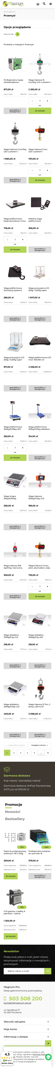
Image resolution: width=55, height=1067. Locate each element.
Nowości (12, 812)
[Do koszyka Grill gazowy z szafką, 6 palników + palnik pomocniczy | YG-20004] (11, 936)
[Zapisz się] (47, 971)
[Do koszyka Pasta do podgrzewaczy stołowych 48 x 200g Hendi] (11, 876)
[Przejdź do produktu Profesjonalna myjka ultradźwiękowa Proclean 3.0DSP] (15, 64)
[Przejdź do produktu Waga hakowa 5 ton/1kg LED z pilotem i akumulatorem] (15, 133)
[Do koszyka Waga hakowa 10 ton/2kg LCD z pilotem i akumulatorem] (39, 111)
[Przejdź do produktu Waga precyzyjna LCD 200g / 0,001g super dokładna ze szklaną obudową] (15, 341)
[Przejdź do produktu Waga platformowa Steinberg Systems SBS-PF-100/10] (15, 272)
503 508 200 (25, 998)
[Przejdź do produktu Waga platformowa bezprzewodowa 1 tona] (15, 203)
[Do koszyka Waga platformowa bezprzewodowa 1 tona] (15, 249)
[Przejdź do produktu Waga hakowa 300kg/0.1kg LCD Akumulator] (39, 480)
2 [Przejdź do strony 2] (13, 753)
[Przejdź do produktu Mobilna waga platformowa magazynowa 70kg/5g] (39, 203)
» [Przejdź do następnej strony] (47, 745)
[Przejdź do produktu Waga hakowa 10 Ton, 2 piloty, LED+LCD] (39, 688)
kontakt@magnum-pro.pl (17, 1003)
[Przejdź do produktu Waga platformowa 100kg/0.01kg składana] (39, 411)
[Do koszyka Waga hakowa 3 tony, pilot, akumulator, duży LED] (39, 596)
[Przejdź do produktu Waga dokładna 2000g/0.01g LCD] (15, 688)
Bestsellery (15, 819)
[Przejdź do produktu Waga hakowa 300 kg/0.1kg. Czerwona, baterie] (15, 549)
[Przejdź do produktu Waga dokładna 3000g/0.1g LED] (39, 619)
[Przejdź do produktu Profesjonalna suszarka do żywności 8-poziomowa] (39, 841)
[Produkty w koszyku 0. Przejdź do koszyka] (38, 4)
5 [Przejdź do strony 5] (34, 753)
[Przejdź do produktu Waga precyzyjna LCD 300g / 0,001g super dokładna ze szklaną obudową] (39, 272)
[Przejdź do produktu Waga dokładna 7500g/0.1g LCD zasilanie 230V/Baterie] (15, 619)
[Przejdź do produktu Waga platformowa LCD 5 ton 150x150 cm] (39, 341)
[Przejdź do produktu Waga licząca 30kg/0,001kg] (15, 480)
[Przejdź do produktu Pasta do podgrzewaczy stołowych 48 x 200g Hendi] (15, 841)
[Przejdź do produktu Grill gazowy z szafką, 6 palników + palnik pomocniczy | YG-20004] (15, 901)
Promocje (13, 804)
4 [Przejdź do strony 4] (27, 753)
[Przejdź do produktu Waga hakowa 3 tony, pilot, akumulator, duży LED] (39, 549)
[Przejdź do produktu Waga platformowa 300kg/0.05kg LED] (15, 411)
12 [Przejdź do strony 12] (48, 753)
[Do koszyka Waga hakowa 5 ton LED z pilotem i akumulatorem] (39, 180)
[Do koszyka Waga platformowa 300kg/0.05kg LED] (15, 458)
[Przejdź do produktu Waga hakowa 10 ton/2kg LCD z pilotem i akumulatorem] (39, 64)
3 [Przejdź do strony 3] (20, 753)
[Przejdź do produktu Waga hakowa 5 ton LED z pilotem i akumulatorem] (39, 133)
